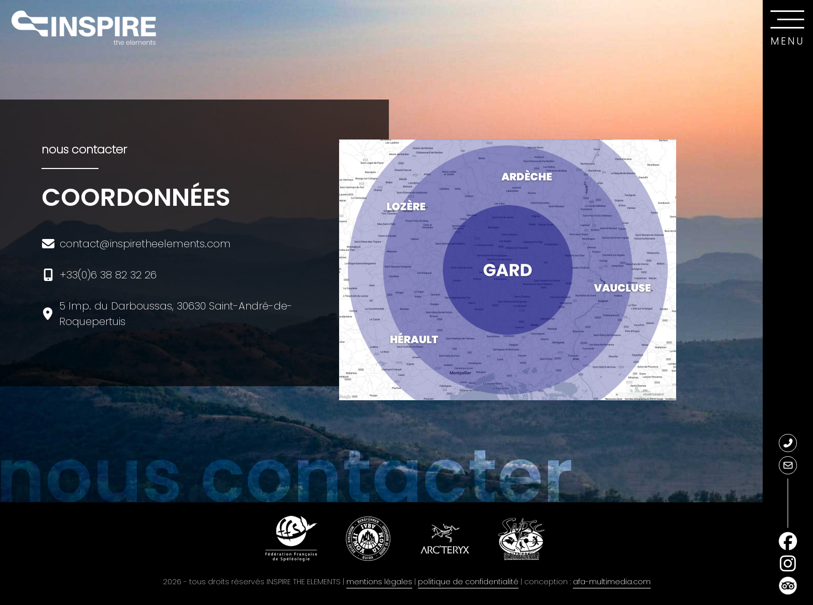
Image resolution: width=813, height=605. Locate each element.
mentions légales (379, 581)
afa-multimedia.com (612, 581)
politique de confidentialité (468, 581)
